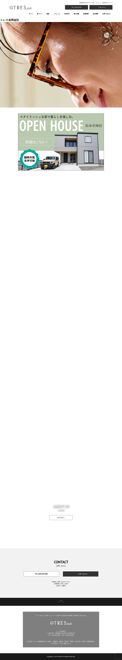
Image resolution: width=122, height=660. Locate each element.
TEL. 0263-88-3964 (76, 7)
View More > (61, 517)
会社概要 (95, 14)
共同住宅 (67, 14)
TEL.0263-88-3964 (41, 574)
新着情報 (86, 14)
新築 (48, 14)
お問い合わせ (101, 7)
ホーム (31, 14)
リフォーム (56, 14)
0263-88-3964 (56, 635)
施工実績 (76, 14)
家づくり (39, 14)
